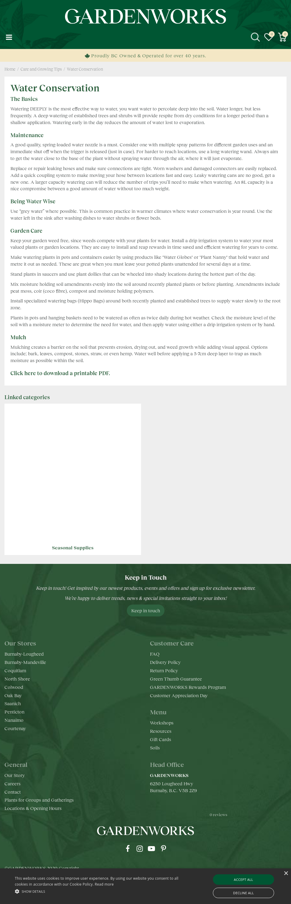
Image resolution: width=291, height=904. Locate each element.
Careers (12, 783)
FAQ (154, 653)
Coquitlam (15, 670)
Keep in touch (145, 610)
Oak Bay (13, 695)
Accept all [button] (243, 879)
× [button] (286, 873)
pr (163, 848)
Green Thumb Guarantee (176, 678)
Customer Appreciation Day (179, 695)
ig (139, 848)
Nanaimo (13, 720)
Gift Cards (160, 739)
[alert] (145, 886)
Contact (12, 791)
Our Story (14, 775)
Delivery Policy (165, 662)
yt (151, 848)
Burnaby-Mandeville (25, 662)
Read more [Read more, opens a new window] (104, 884)
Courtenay (15, 728)
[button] (100, 891)
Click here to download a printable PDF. (60, 373)
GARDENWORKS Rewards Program (188, 687)
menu (8, 37)
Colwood (13, 687)
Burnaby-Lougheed (24, 653)
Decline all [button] (243, 893)
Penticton (14, 711)
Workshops (161, 722)
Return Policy (164, 670)
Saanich (12, 703)
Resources (160, 731)
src (255, 37)
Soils (155, 747)
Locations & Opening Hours (32, 808)
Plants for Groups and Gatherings (39, 800)
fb (127, 848)
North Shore (17, 678)
